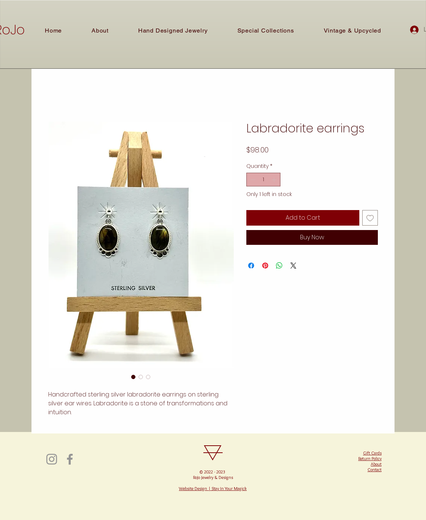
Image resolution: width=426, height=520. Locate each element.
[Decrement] (252, 179)
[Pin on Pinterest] (265, 265)
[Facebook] (70, 459)
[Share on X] (293, 265)
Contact (374, 469)
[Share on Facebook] (251, 265)
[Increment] (274, 179)
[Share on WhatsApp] (279, 265)
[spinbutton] (263, 179)
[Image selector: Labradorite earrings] (133, 377)
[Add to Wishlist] (370, 218)
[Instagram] (51, 459)
